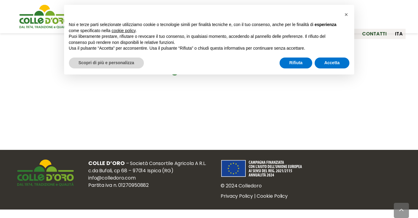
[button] (346, 14)
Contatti (370, 29)
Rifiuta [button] (296, 62)
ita (399, 29)
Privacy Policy (241, 199)
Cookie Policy (276, 199)
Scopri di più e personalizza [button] (106, 62)
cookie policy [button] (123, 30)
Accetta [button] (332, 62)
